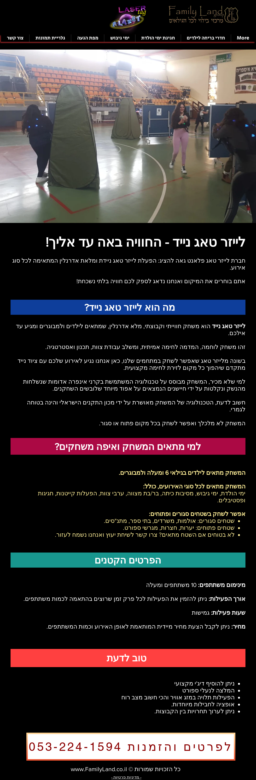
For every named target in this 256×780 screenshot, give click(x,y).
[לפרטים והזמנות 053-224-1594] (130, 747)
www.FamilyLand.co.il (99, 769)
